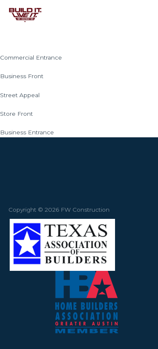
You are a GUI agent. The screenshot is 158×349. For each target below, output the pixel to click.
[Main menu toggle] (141, 15)
